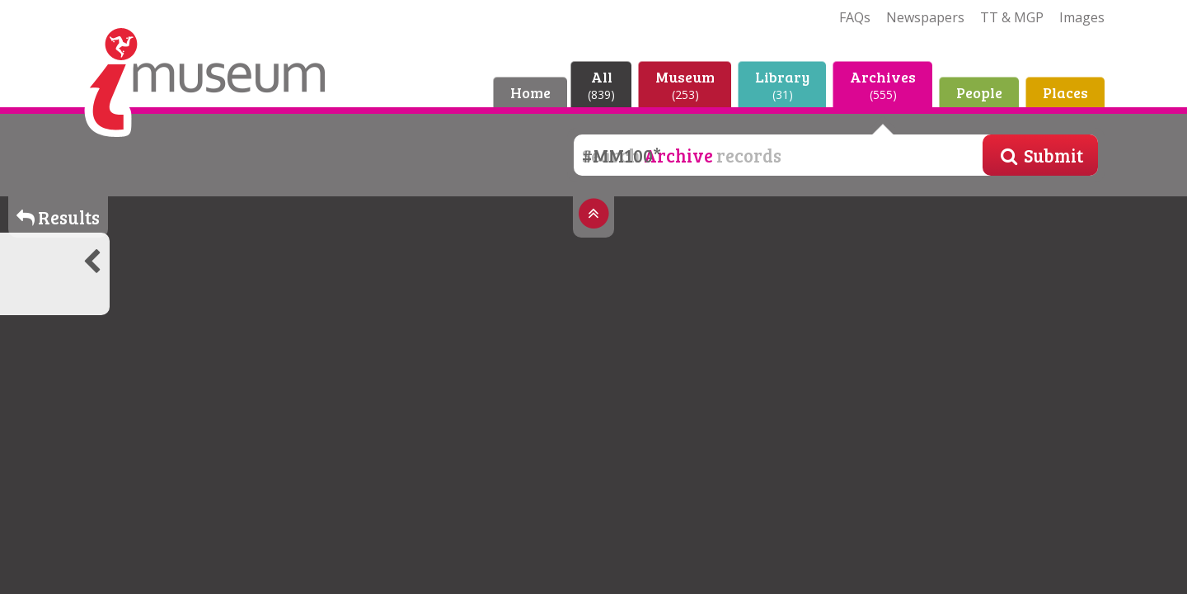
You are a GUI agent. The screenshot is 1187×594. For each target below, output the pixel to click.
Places (1065, 92)
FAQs (854, 17)
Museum (685, 84)
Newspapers (925, 17)
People (979, 92)
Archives (883, 84)
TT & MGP (1012, 17)
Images (1082, 17)
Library (782, 84)
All (601, 84)
